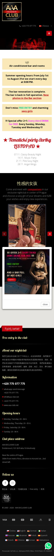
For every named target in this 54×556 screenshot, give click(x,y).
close (45, 304)
